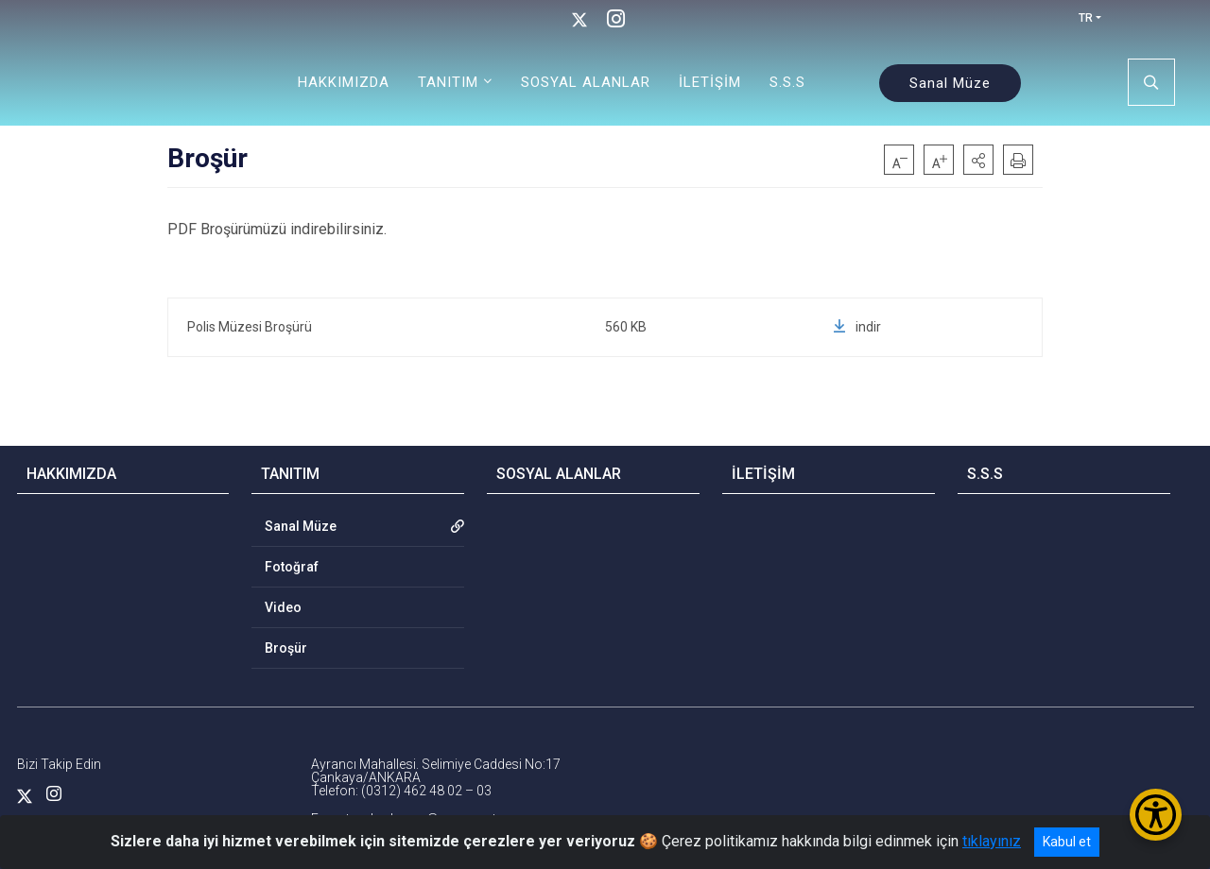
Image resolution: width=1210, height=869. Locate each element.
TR (1086, 18)
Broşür (286, 648)
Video (283, 607)
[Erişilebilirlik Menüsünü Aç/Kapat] (1156, 815)
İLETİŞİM (710, 82)
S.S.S (787, 82)
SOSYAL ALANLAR (585, 82)
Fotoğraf (292, 566)
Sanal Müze (950, 83)
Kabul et (1067, 841)
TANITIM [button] (448, 82)
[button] (978, 160)
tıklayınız (991, 841)
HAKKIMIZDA (343, 82)
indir (857, 326)
